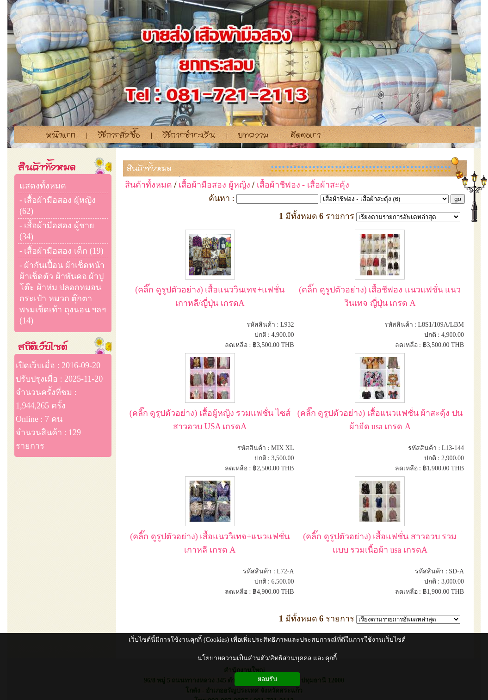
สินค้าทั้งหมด (149, 168)
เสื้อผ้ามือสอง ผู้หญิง (214, 184)
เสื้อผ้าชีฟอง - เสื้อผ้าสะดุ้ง (303, 184)
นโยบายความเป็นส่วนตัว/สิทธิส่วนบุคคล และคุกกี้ (267, 658)
